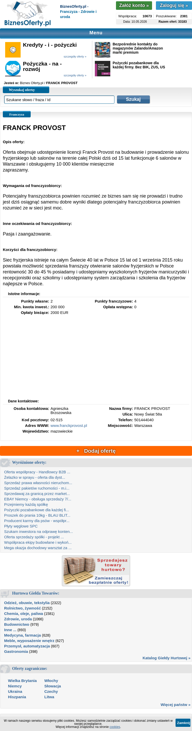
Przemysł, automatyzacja (27, 646)
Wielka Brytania (22, 680)
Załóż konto (134, 5)
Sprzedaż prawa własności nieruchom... (38, 483)
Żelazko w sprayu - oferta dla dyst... (34, 477)
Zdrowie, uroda (18, 619)
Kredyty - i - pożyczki (50, 45)
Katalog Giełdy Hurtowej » (166, 658)
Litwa (49, 697)
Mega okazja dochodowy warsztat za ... (38, 548)
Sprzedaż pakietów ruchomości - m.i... (36, 488)
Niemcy (15, 686)
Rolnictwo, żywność (22, 608)
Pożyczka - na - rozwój (42, 66)
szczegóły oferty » (75, 56)
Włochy (51, 680)
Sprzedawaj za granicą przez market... (37, 493)
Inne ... (10, 630)
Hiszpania (17, 697)
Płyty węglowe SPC (21, 526)
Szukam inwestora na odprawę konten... (38, 531)
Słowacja (52, 686)
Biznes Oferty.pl (31, 83)
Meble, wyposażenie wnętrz (29, 640)
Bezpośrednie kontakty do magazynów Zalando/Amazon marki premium (138, 48)
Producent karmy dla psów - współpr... (36, 520)
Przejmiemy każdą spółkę (26, 504)
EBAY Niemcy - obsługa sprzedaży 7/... (37, 499)
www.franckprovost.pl (69, 425)
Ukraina (15, 691)
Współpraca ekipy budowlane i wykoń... (38, 542)
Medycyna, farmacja (22, 635)
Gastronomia (16, 651)
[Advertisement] (96, 359)
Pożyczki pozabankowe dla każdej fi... (36, 510)
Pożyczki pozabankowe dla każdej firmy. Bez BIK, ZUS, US (139, 65)
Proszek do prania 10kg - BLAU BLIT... (37, 515)
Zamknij (183, 723)
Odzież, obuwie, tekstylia (27, 602)
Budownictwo (16, 624)
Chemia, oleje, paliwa (23, 613)
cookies (115, 727)
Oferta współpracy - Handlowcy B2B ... (37, 472)
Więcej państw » (175, 704)
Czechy (51, 691)
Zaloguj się (174, 5)
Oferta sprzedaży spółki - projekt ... (34, 537)
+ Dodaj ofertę (95, 451)
